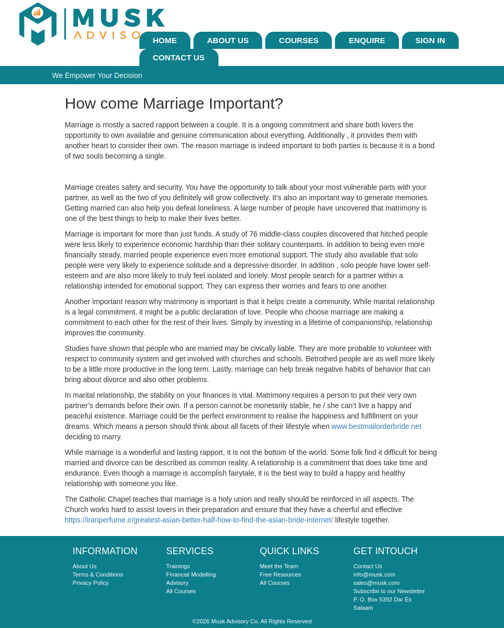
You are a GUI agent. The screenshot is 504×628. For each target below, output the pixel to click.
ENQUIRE (366, 40)
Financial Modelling (191, 574)
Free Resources (281, 574)
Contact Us (179, 57)
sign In (430, 40)
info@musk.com (374, 574)
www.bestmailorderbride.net (376, 426)
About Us (228, 40)
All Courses (181, 591)
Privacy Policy (91, 583)
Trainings (178, 566)
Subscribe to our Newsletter (389, 591)
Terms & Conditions (98, 574)
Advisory (177, 583)
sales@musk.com (376, 583)
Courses (298, 40)
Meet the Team (279, 566)
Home (165, 40)
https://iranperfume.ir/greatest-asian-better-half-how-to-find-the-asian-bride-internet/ (199, 520)
